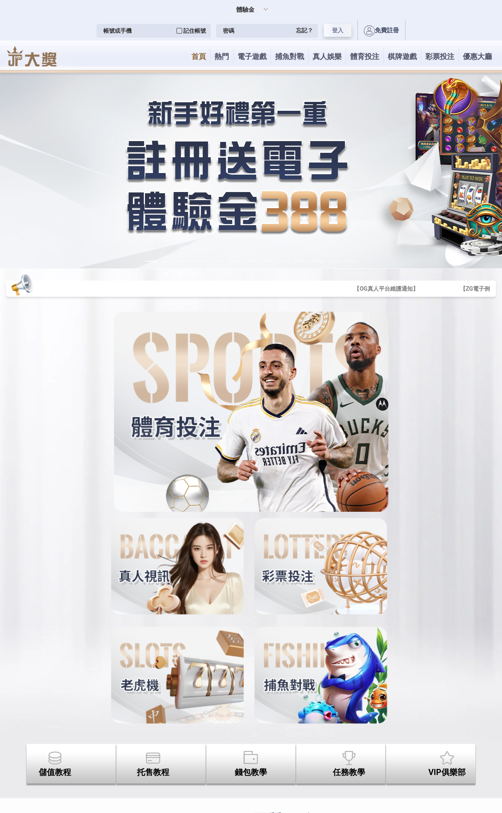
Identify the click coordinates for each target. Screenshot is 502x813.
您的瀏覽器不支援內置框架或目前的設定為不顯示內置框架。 (251, 406)
